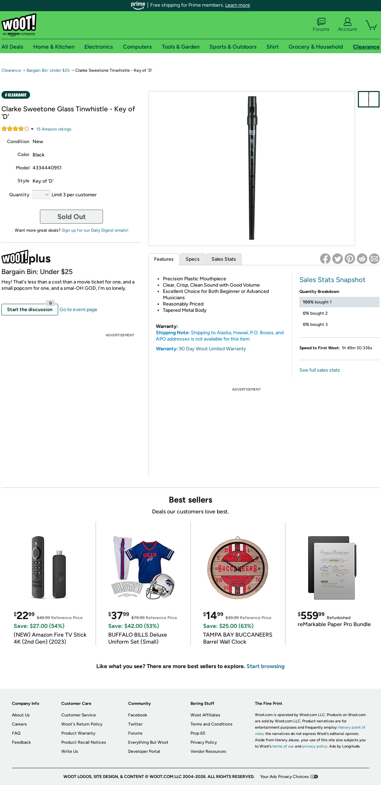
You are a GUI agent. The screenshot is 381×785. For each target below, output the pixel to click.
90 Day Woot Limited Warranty (212, 349)
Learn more (237, 5)
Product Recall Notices (83, 742)
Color (23, 154)
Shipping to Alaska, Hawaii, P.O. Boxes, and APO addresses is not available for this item (220, 336)
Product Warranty (78, 733)
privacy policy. (315, 746)
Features (164, 259)
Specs (193, 259)
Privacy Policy (203, 742)
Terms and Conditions (211, 724)
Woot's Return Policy (81, 724)
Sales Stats (224, 259)
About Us (21, 715)
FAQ (16, 733)
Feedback (21, 742)
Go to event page (78, 310)
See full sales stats (319, 370)
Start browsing (266, 666)
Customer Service (78, 715)
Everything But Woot (148, 742)
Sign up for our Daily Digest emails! (95, 230)
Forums (321, 24)
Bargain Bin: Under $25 (48, 70)
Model (22, 168)
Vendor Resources (208, 751)
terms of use (283, 746)
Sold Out (71, 216)
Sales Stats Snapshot (332, 279)
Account (347, 24)
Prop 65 (197, 733)
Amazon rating (53, 129)
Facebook (137, 715)
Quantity (19, 195)
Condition (18, 142)
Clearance (11, 70)
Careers (19, 724)
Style (23, 181)
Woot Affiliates (205, 715)
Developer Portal (144, 751)
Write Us (69, 751)
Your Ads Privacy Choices (284, 776)
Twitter (135, 724)
